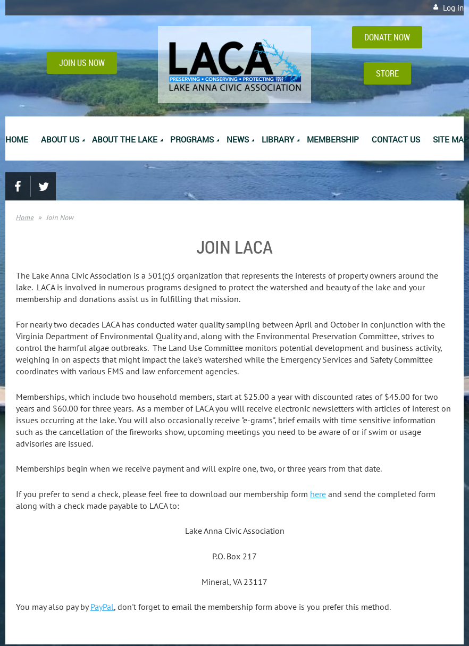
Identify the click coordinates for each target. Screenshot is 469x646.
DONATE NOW (387, 37)
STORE (387, 73)
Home (25, 217)
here (318, 494)
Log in (453, 8)
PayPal (102, 606)
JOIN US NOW (82, 63)
